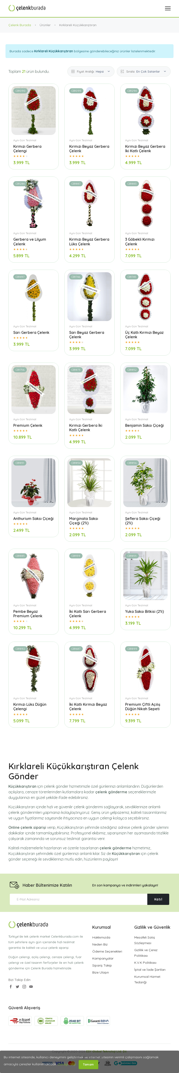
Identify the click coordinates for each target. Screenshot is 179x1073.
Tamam (88, 1064)
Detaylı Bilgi (67, 1064)
